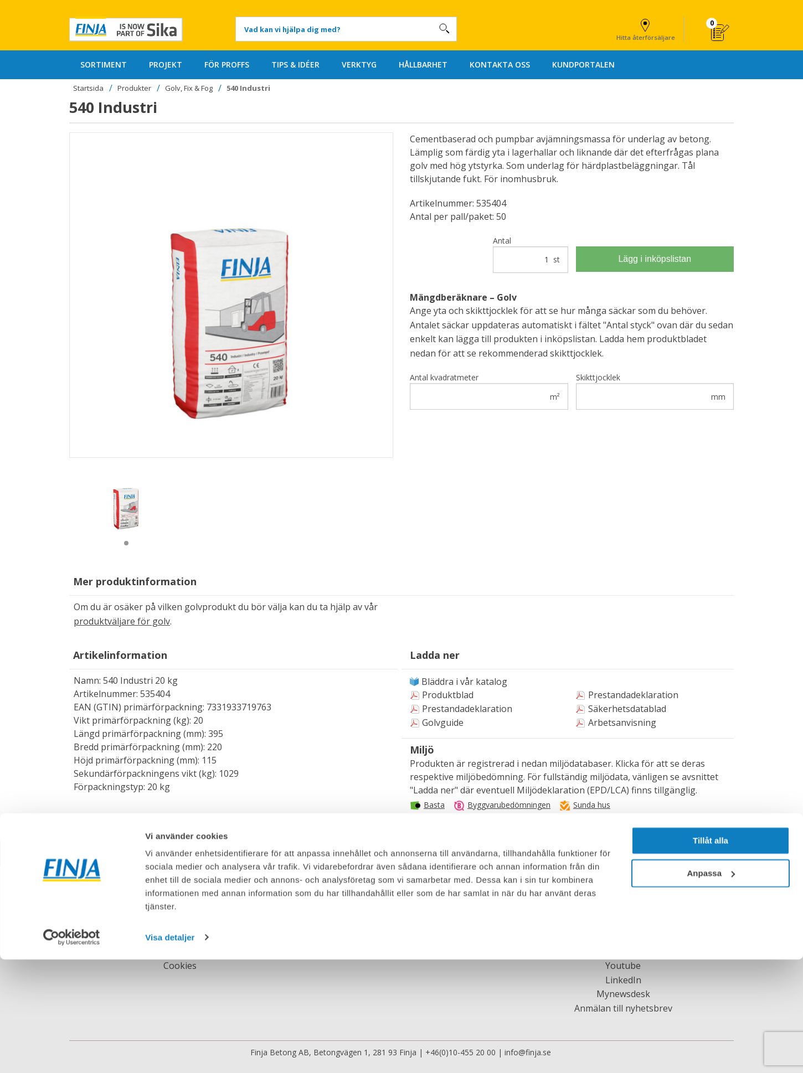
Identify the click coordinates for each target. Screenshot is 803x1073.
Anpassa (711, 987)
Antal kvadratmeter (489, 391)
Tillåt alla (710, 954)
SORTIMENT (103, 64)
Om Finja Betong (180, 909)
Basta (434, 804)
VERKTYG (359, 64)
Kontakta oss (401, 909)
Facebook (623, 909)
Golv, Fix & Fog (189, 88)
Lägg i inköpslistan (654, 259)
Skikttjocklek (655, 391)
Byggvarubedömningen (508, 804)
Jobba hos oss (180, 923)
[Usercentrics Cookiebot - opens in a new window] (71, 1051)
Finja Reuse (623, 923)
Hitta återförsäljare (646, 28)
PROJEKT (165, 64)
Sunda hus (591, 804)
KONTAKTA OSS (500, 64)
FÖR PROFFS (226, 64)
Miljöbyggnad (564, 821)
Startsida (88, 88)
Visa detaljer (169, 1051)
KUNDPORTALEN (583, 64)
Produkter (134, 88)
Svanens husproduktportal (470, 821)
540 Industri (248, 88)
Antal (530, 254)
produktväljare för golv (122, 621)
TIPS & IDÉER (295, 64)
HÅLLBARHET (423, 64)
